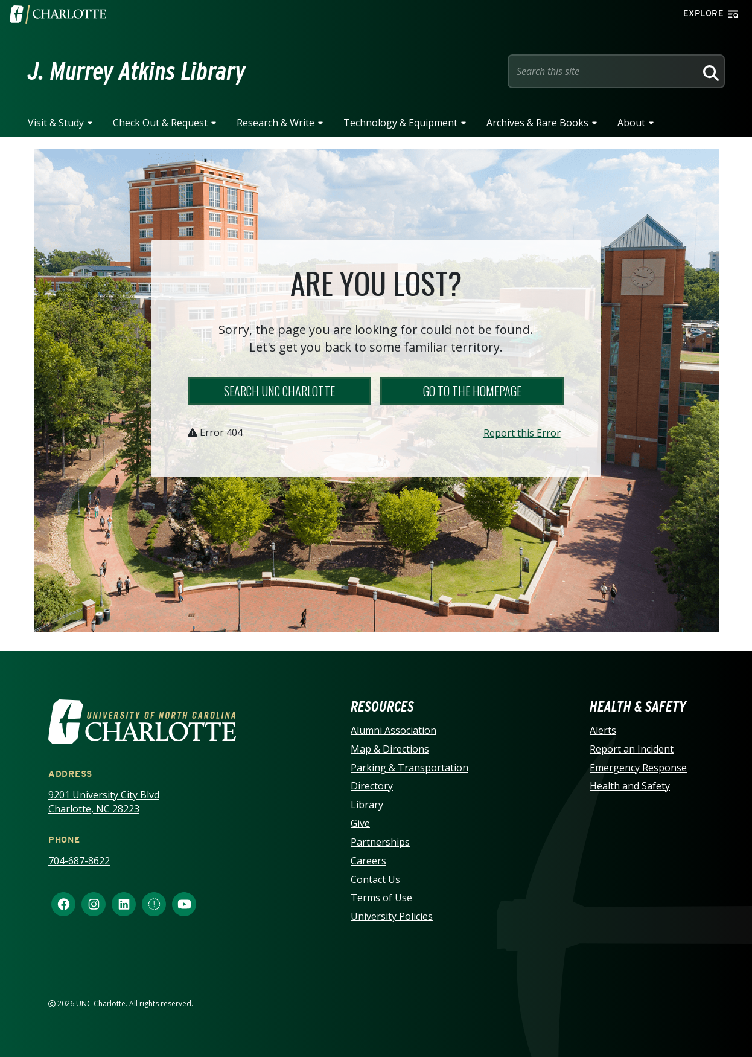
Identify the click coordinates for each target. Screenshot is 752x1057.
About (631, 122)
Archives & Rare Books (537, 122)
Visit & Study (56, 122)
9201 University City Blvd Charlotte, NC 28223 (103, 801)
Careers (368, 860)
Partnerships (380, 842)
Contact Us (375, 879)
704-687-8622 (79, 860)
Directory (372, 785)
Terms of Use (381, 897)
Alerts (603, 730)
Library (367, 804)
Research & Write (275, 122)
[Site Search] (604, 71)
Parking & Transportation (409, 767)
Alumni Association (393, 730)
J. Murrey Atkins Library (137, 71)
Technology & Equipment (400, 122)
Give (360, 823)
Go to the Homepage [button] (472, 391)
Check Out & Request (160, 122)
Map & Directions (390, 749)
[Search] (709, 71)
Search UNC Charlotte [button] (279, 391)
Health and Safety (630, 785)
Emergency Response (638, 767)
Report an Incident (632, 749)
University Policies (392, 916)
